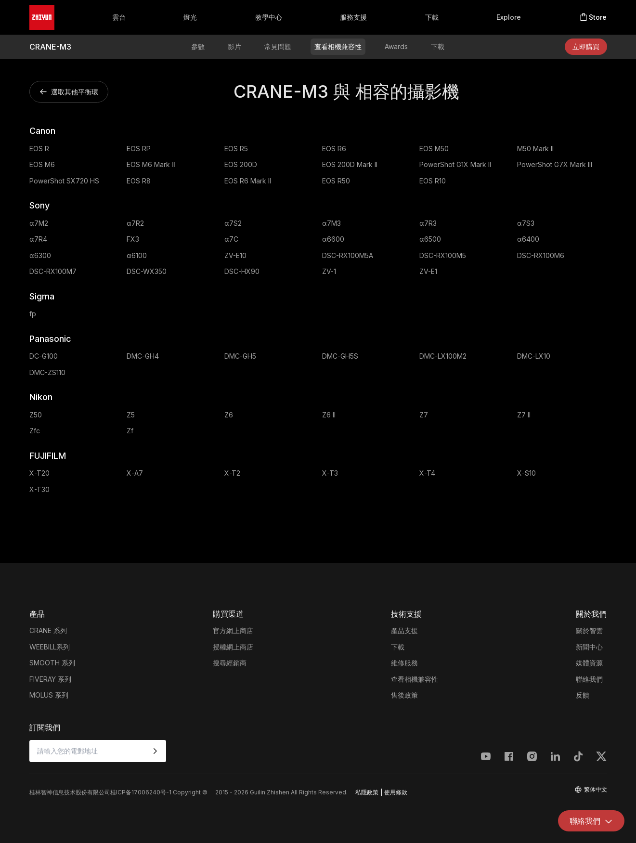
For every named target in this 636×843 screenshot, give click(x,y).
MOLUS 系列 (48, 695)
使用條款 (395, 792)
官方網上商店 (233, 630)
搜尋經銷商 (230, 663)
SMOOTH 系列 (52, 663)
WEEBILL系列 (49, 647)
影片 (234, 46)
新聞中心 (589, 647)
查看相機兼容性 (338, 46)
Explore (508, 17)
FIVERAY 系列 (50, 679)
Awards (396, 46)
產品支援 (404, 630)
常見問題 (277, 46)
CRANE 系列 (48, 630)
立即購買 (585, 46)
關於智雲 (589, 630)
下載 (432, 17)
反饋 (582, 695)
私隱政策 (366, 792)
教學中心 (268, 17)
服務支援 (353, 17)
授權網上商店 (233, 647)
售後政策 (404, 695)
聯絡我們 (589, 679)
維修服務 (404, 663)
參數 (198, 46)
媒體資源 (589, 663)
